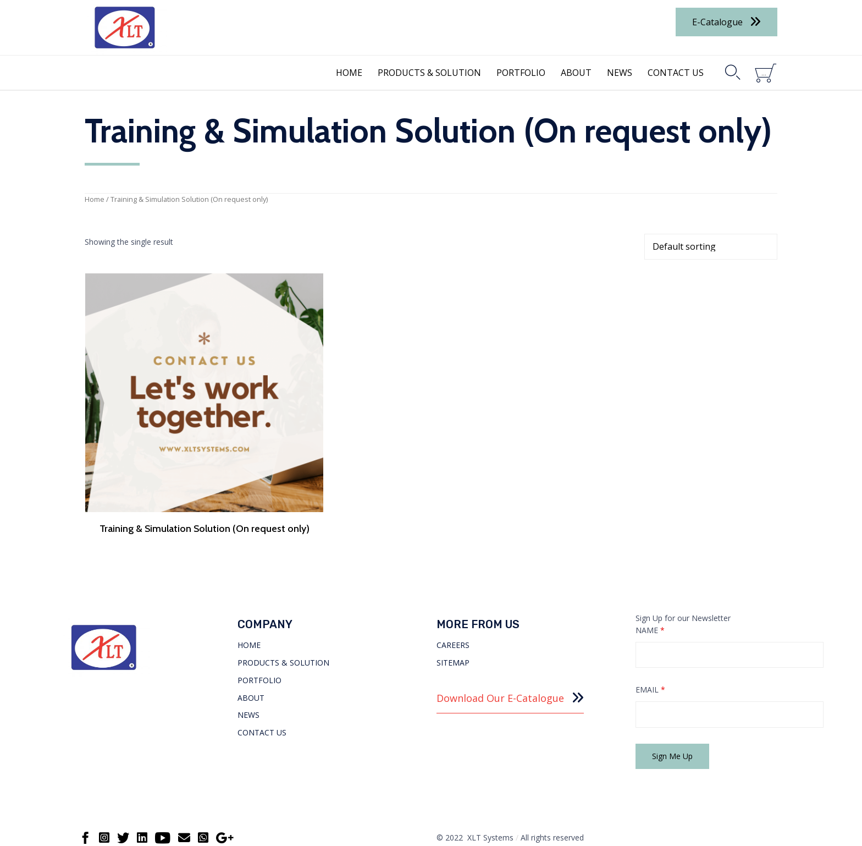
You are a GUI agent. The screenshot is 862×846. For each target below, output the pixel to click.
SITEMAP (452, 646)
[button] (726, 22)
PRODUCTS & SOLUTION (429, 73)
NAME (650, 613)
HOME (349, 73)
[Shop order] (710, 247)
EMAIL (650, 673)
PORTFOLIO (520, 73)
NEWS (619, 73)
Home (94, 199)
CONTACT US (676, 73)
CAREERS (452, 628)
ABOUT (576, 73)
